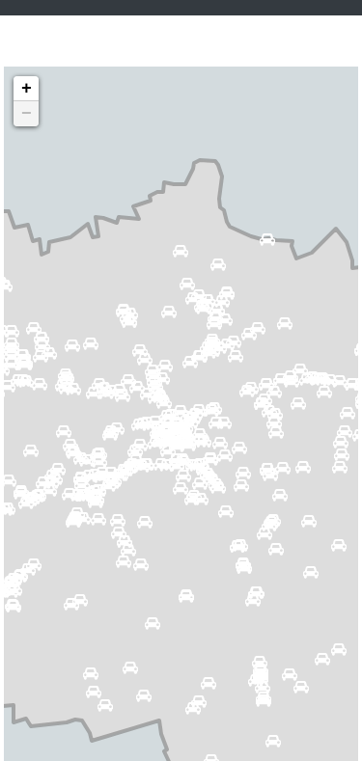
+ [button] (26, 88)
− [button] (26, 113)
